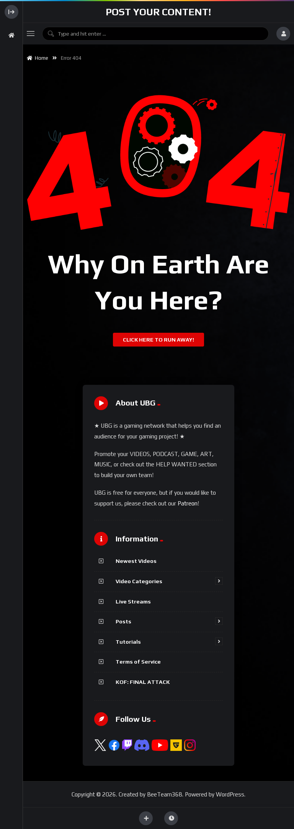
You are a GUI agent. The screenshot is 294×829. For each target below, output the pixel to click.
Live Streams (133, 601)
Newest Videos (136, 561)
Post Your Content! (158, 12)
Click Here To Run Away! (158, 340)
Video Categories (139, 581)
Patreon (188, 503)
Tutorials (128, 642)
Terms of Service (138, 662)
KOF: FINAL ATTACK (143, 682)
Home (37, 58)
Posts (123, 621)
